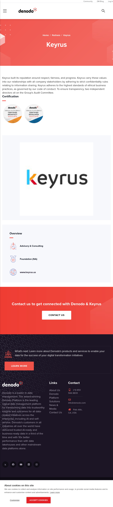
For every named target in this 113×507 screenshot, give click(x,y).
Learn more (19, 366)
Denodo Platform (54, 395)
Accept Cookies (38, 500)
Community (88, 1)
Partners (56, 35)
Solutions (54, 401)
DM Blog (100, 1)
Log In (110, 1)
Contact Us (57, 315)
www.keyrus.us (28, 272)
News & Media (53, 407)
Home (46, 35)
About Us (54, 390)
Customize (15, 500)
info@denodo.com (77, 401)
